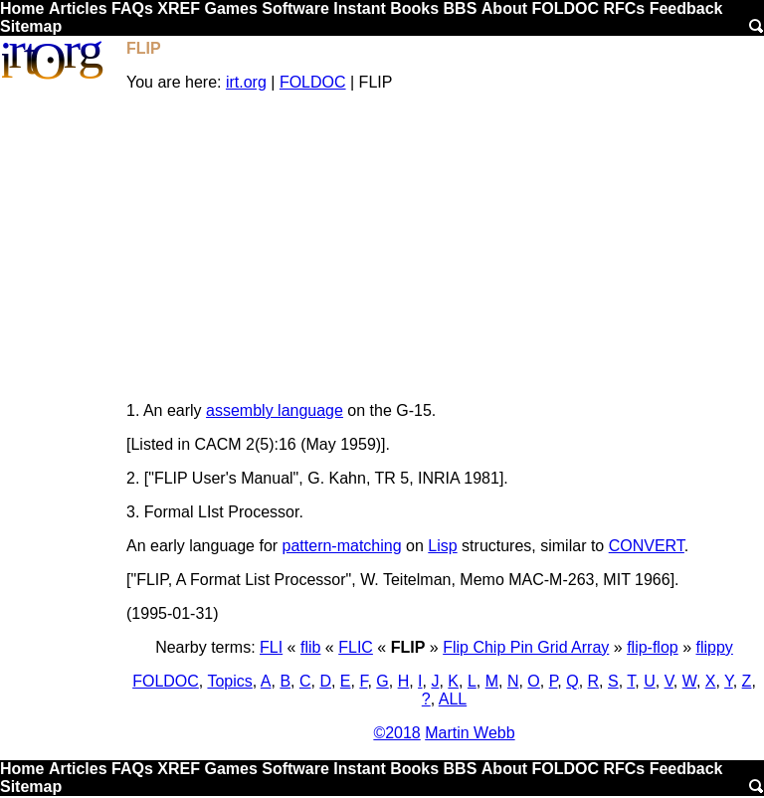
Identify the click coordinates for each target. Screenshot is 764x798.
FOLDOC (565, 8)
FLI (271, 647)
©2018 (396, 732)
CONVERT (646, 545)
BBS (461, 8)
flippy (714, 647)
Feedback (686, 8)
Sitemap (31, 26)
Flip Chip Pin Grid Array (526, 647)
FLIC (355, 647)
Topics (229, 681)
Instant (359, 8)
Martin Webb (469, 732)
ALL (453, 699)
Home (22, 8)
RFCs (624, 8)
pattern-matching (342, 545)
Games (230, 8)
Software (295, 8)
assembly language (274, 410)
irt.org (246, 82)
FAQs (132, 8)
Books (414, 8)
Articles (78, 8)
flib (310, 647)
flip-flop (652, 647)
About (504, 8)
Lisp (442, 545)
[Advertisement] (444, 246)
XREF (178, 8)
